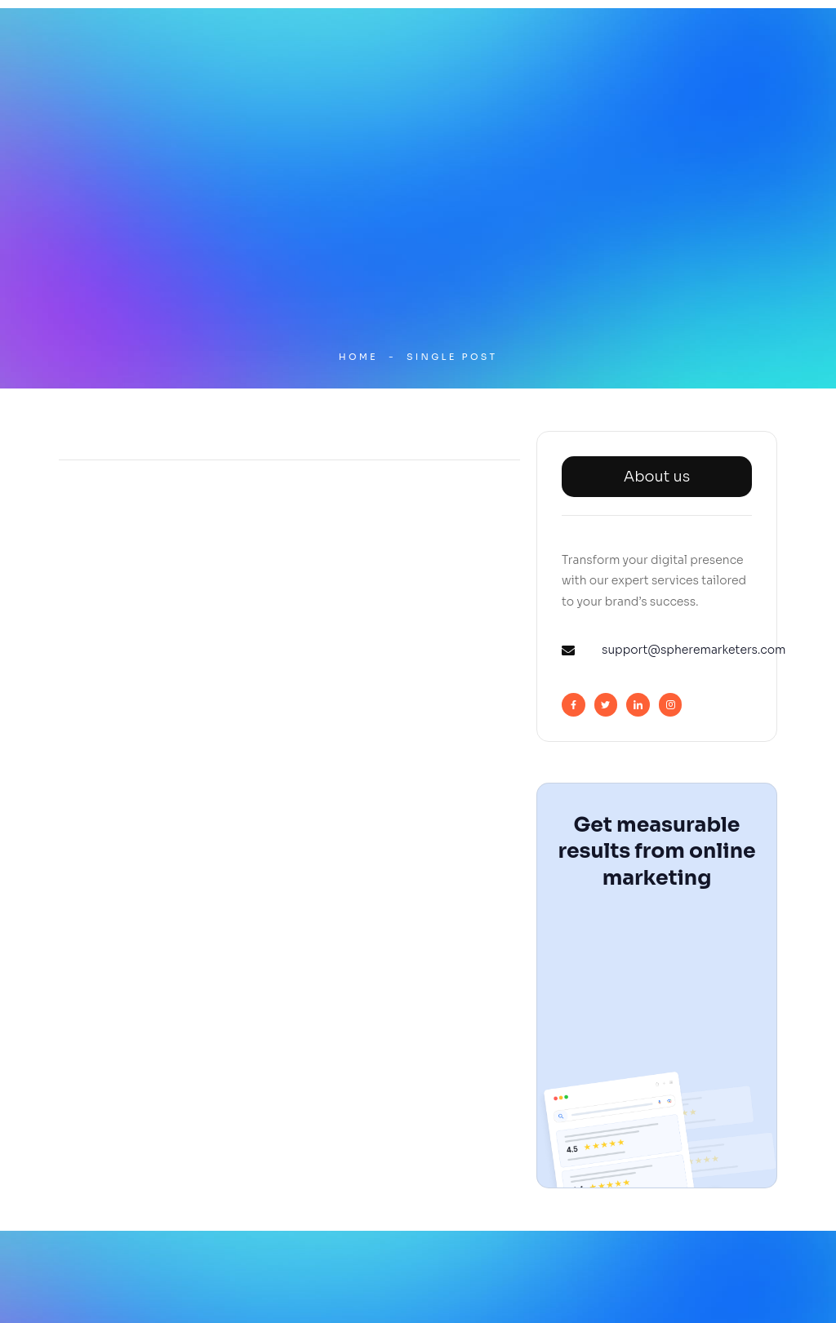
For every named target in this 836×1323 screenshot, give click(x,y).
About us (657, 477)
